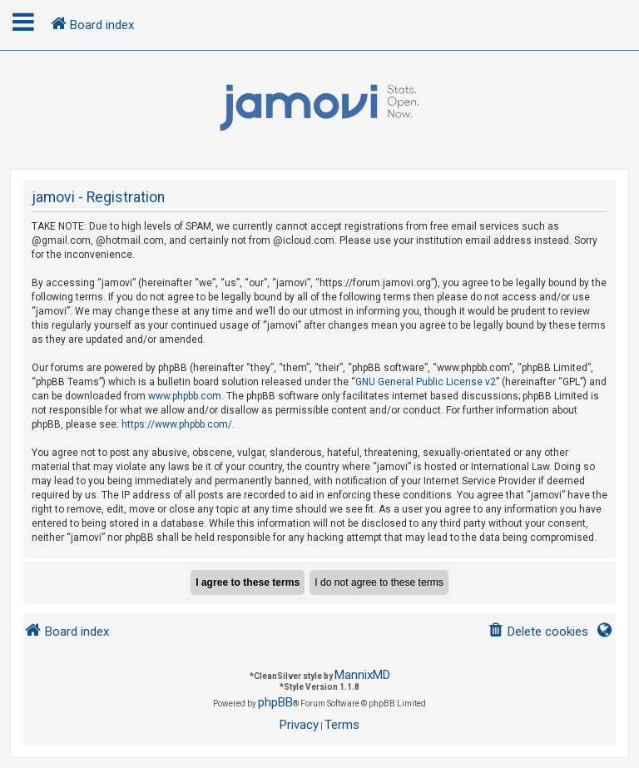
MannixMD (362, 674)
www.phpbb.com (184, 396)
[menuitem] (538, 632)
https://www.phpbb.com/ (176, 424)
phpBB (275, 702)
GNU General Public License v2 (425, 382)
